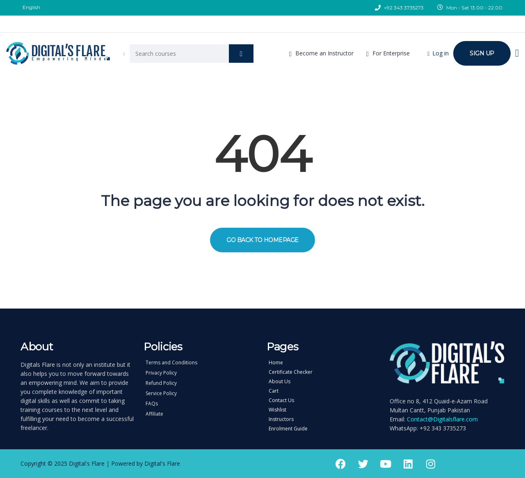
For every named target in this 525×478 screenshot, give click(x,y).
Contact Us (281, 400)
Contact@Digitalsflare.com (442, 419)
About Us (279, 381)
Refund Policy (161, 383)
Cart (273, 391)
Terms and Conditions (171, 362)
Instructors (281, 419)
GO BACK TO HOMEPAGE (262, 240)
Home (276, 362)
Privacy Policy (161, 373)
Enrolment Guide (288, 428)
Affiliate (154, 414)
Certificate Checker (291, 372)
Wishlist (277, 409)
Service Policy (161, 393)
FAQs (152, 403)
